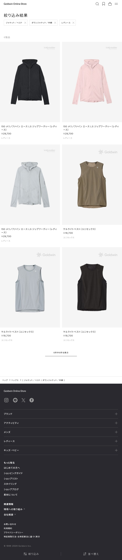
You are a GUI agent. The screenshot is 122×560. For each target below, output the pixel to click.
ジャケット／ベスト (14, 22)
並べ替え (91, 554)
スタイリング (10, 483)
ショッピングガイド (13, 473)
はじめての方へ (12, 467)
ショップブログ (11, 489)
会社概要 (10, 514)
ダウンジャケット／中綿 (42, 22)
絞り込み (31, 554)
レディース (66, 22)
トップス (15, 380)
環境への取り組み (14, 509)
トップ (5, 380)
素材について (11, 494)
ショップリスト (11, 478)
